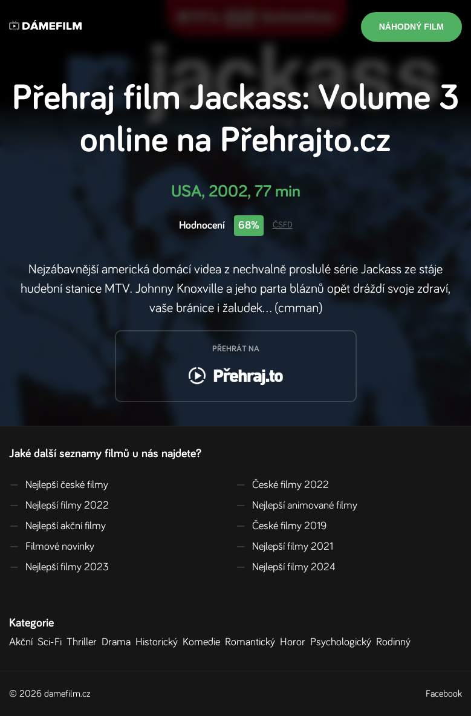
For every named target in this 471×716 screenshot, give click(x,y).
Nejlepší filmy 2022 (59, 505)
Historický (159, 642)
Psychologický (343, 642)
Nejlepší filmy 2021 (284, 546)
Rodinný (395, 642)
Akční (23, 642)
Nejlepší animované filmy (296, 505)
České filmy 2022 (282, 485)
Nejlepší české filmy (58, 485)
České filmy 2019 (281, 526)
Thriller (84, 642)
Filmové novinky (51, 546)
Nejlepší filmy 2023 (59, 567)
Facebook (444, 693)
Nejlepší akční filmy (57, 526)
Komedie (204, 642)
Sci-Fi (52, 642)
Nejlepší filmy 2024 (286, 567)
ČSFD (283, 225)
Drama (118, 642)
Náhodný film (411, 26)
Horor (295, 642)
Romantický (252, 642)
